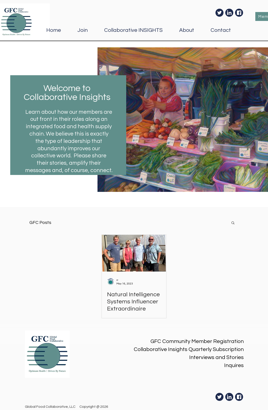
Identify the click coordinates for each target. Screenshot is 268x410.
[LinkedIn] (229, 13)
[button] (233, 223)
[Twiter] (219, 13)
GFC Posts (40, 222)
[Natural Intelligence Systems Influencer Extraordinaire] (134, 253)
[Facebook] (239, 13)
